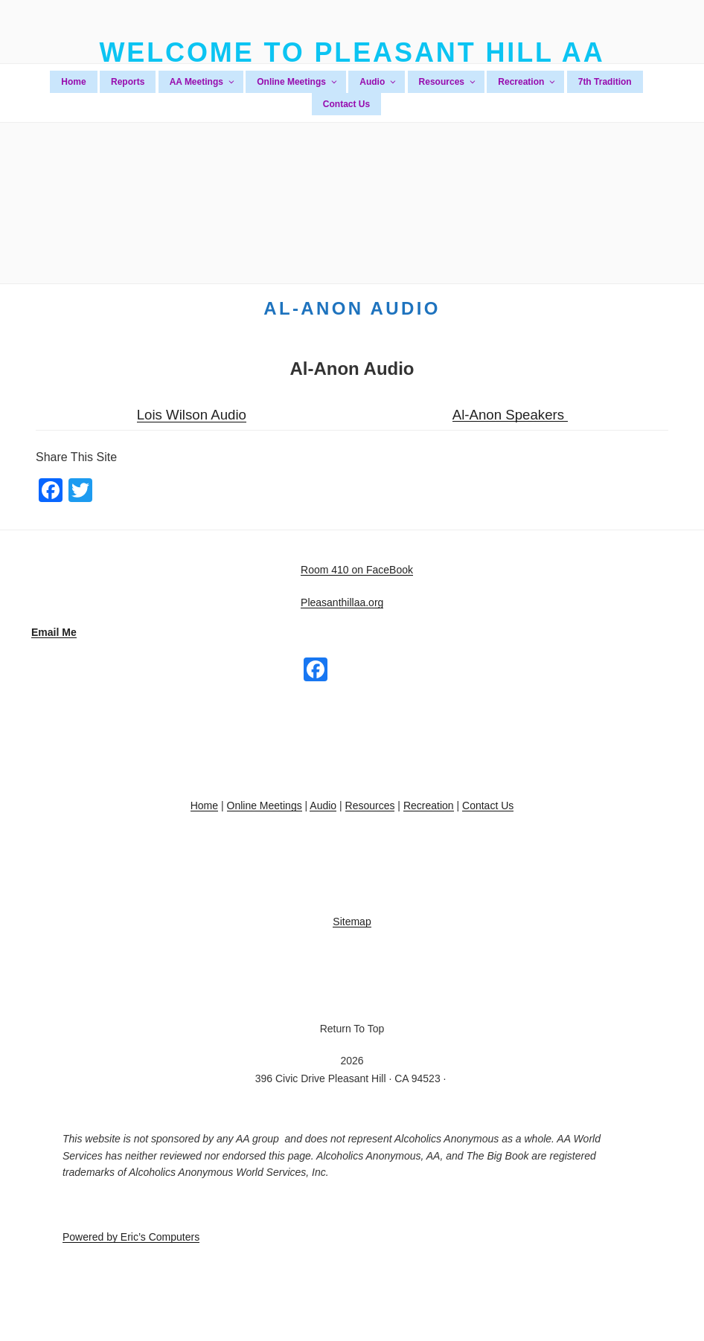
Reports (127, 82)
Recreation (527, 82)
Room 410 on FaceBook (357, 570)
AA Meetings (203, 82)
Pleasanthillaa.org (342, 602)
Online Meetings (298, 82)
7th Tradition (605, 82)
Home (73, 82)
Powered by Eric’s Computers (131, 1237)
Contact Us (346, 104)
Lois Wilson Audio (191, 414)
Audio (378, 82)
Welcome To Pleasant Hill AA (351, 52)
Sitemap (352, 921)
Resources (448, 82)
